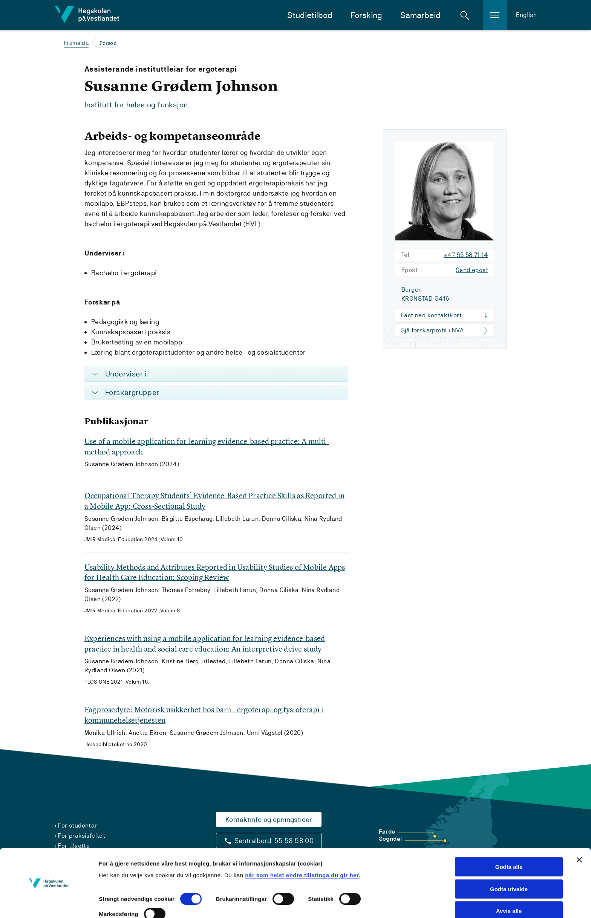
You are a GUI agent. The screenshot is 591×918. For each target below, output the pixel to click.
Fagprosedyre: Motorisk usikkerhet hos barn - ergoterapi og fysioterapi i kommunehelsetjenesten (203, 715)
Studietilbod (309, 15)
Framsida (76, 43)
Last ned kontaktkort (431, 314)
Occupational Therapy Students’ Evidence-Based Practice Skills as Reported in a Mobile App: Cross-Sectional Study (214, 500)
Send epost (472, 269)
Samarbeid (420, 15)
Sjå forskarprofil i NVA (432, 330)
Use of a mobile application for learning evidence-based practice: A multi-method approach (206, 446)
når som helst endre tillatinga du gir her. (302, 852)
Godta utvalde (509, 866)
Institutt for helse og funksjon (136, 104)
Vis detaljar (114, 903)
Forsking (366, 15)
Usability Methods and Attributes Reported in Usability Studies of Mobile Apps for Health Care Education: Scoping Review (214, 572)
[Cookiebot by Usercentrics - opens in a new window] (49, 903)
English (526, 14)
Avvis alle (509, 889)
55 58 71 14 (466, 254)
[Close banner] (579, 837)
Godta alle (509, 844)
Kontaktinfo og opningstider (268, 819)
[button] (465, 15)
